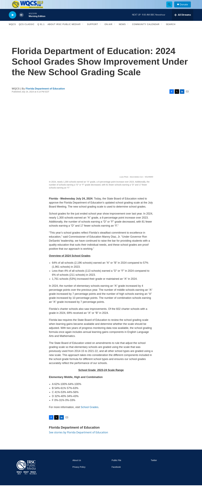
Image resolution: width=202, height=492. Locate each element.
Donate (185, 7)
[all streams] (182, 22)
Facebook (116, 474)
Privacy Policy (78, 474)
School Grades (89, 413)
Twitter (154, 467)
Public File (116, 467)
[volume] (21, 21)
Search (170, 31)
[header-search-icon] (171, 8)
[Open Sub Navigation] (83, 31)
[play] (12, 21)
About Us (76, 467)
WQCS (12, 31)
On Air (108, 31)
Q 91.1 (41, 31)
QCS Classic (27, 31)
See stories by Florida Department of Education (78, 439)
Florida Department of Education (45, 95)
